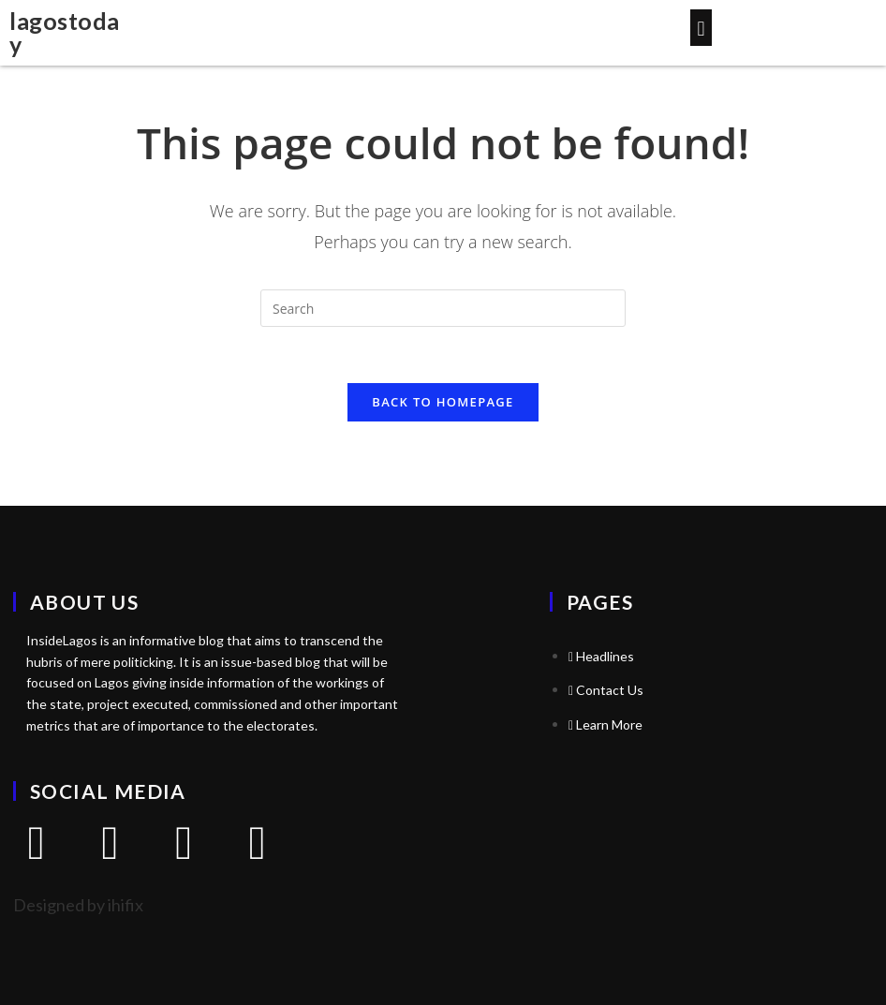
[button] (701, 27)
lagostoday (64, 32)
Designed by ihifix (78, 904)
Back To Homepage (442, 401)
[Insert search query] (443, 308)
